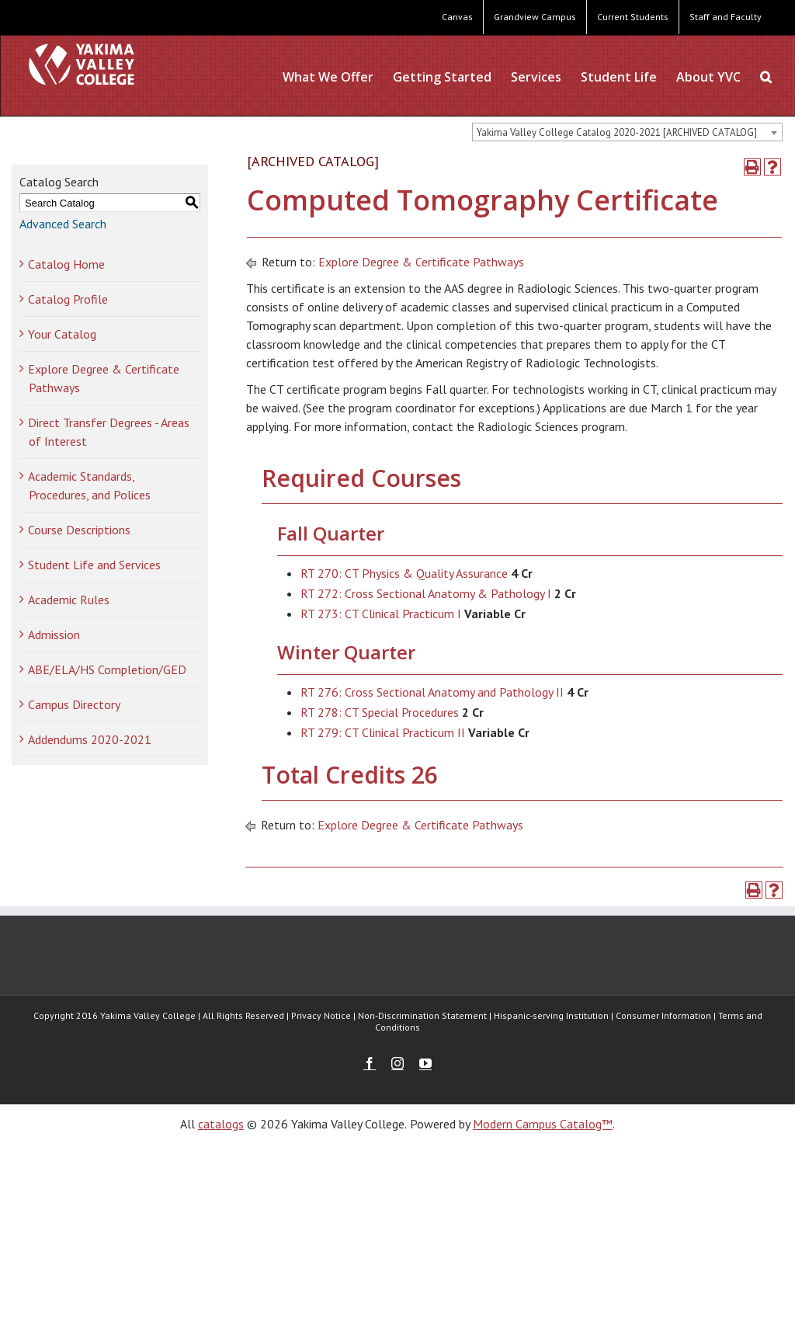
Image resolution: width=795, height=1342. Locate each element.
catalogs (221, 1124)
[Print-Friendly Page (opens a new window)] (752, 167)
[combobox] (627, 132)
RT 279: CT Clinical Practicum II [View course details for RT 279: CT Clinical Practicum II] (382, 732)
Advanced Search (62, 223)
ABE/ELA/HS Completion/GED (107, 669)
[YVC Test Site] (81, 64)
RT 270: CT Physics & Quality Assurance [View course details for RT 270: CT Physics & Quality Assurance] (404, 573)
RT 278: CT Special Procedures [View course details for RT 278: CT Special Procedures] (379, 712)
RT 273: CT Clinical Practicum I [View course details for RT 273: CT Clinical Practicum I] (380, 613)
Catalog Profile (68, 299)
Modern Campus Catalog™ (543, 1124)
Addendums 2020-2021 (89, 739)
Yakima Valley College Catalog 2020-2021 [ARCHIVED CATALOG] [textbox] (617, 132)
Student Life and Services (94, 564)
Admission (54, 634)
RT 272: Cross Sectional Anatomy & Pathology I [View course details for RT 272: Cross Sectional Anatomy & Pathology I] (425, 593)
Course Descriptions (79, 529)
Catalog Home (66, 264)
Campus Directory (74, 704)
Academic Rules (68, 599)
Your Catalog (62, 334)
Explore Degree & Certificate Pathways (421, 261)
